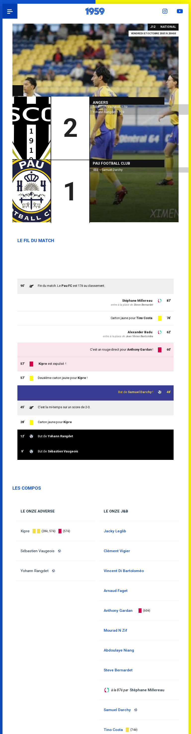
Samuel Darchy (139, 392)
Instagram (166, 11)
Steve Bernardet (143, 304)
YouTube (181, 11)
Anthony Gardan (138, 349)
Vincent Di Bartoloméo (124, 571)
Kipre (25, 531)
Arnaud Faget (116, 590)
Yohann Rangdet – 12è (108, 111)
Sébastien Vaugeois (37, 551)
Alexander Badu (139, 332)
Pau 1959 (17, 11)
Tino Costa (144, 318)
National (168, 27)
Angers (100, 102)
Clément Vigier (117, 551)
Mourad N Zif (115, 630)
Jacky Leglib (115, 531)
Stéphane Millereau (137, 300)
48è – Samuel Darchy (108, 169)
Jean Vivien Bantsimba (139, 336)
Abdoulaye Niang (119, 650)
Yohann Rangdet (34, 571)
